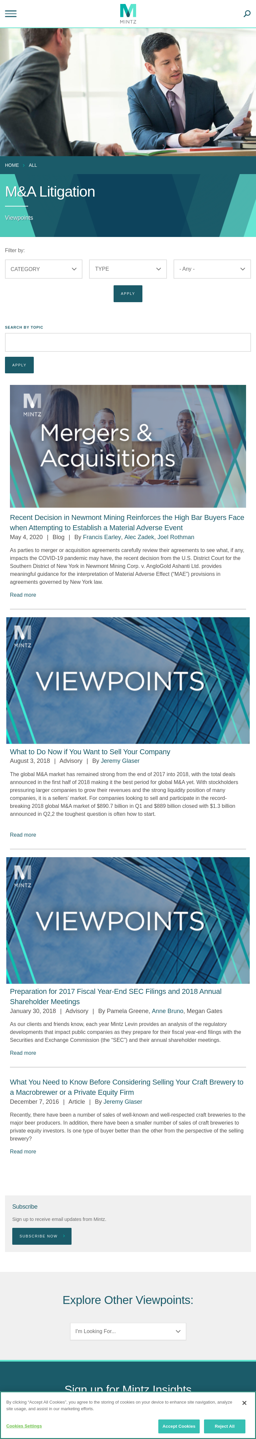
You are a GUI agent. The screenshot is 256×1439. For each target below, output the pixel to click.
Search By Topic (24, 327)
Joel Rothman (176, 537)
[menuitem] (13, 165)
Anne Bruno (167, 1011)
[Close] (244, 1403)
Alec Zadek (139, 537)
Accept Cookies (179, 1426)
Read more (23, 595)
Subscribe (24, 1206)
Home (12, 165)
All (33, 165)
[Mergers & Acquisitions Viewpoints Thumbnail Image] (128, 446)
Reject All (224, 1426)
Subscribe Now (43, 1236)
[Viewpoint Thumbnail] (128, 680)
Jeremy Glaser (120, 761)
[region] (128, 1415)
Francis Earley (102, 537)
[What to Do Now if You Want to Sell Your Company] (90, 752)
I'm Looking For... (96, 1331)
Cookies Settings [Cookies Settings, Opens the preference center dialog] (24, 1425)
